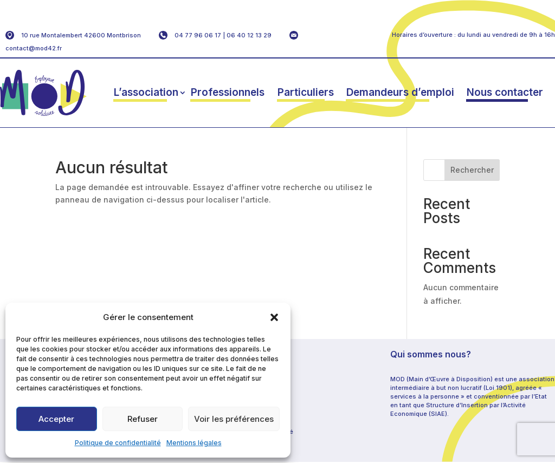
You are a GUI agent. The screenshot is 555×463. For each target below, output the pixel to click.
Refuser (142, 419)
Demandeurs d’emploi (400, 92)
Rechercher (472, 169)
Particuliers (306, 92)
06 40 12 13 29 (249, 35)
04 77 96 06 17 (198, 35)
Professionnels (227, 92)
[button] (274, 317)
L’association (146, 92)
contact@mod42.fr (33, 48)
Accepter (56, 419)
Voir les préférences (234, 419)
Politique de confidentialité (118, 443)
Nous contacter (505, 92)
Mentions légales (194, 443)
